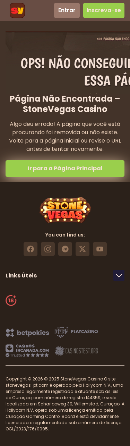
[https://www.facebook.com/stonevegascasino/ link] (30, 249)
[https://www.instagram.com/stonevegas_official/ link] (48, 249)
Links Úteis (65, 275)
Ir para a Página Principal (65, 168)
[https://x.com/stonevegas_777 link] (82, 249)
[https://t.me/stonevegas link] (65, 249)
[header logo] (17, 10)
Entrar (67, 10)
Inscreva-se (104, 10)
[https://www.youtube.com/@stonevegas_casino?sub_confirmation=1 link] (100, 249)
